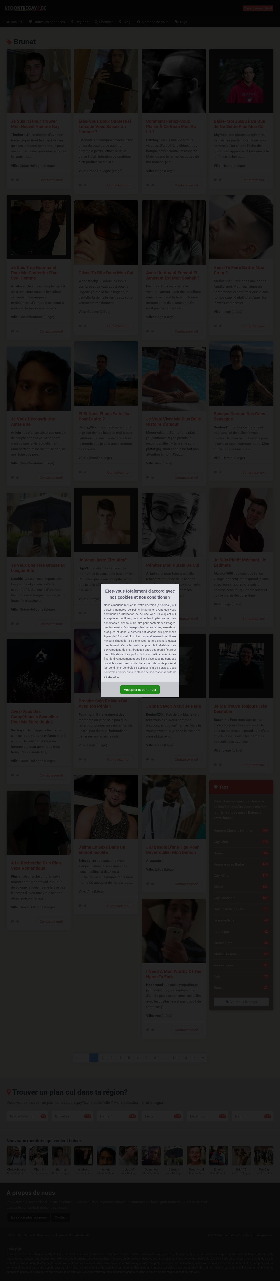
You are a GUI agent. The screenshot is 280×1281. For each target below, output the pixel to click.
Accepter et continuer (140, 690)
